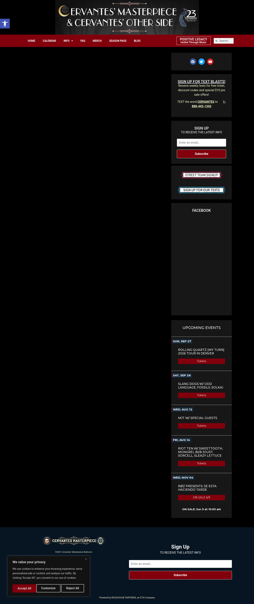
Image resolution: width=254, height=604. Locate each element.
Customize (24, 588)
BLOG (137, 40)
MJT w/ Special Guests (197, 418)
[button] (5, 23)
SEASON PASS (117, 40)
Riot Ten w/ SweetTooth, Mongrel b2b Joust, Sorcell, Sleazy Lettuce (200, 452)
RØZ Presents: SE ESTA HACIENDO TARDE (197, 487)
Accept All (73, 588)
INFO (68, 41)
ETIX (142, 597)
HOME (31, 40)
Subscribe (201, 154)
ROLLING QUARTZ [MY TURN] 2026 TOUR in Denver (201, 351)
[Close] (86, 560)
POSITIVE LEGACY (193, 39)
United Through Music (193, 42)
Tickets (201, 361)
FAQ (82, 40)
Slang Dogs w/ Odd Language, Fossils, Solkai (200, 385)
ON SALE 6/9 (201, 497)
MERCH (97, 40)
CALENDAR (49, 40)
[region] (48, 577)
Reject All (48, 588)
